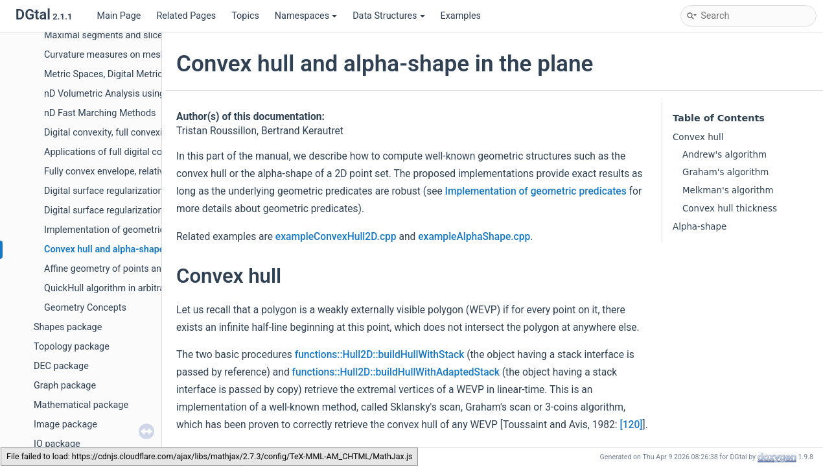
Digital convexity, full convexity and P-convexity (140, 132)
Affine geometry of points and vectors (122, 268)
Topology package (72, 346)
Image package (65, 424)
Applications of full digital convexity (117, 152)
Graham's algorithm (725, 172)
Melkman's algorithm (728, 190)
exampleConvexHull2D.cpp (336, 237)
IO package (57, 443)
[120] (631, 425)
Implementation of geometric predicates (127, 229)
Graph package (65, 385)
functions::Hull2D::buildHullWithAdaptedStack (396, 372)
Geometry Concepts (85, 307)
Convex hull (698, 137)
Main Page (119, 15)
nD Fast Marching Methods (100, 113)
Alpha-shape (699, 227)
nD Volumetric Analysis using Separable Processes (149, 93)
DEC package (61, 366)
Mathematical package (81, 405)
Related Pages (186, 15)
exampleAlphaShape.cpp (474, 237)
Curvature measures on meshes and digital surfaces (151, 54)
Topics (245, 15)
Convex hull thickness (729, 208)
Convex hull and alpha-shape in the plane (129, 249)
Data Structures (388, 15)
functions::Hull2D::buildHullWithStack (380, 355)
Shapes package (68, 327)
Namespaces (306, 15)
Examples (461, 15)
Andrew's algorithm (724, 155)
